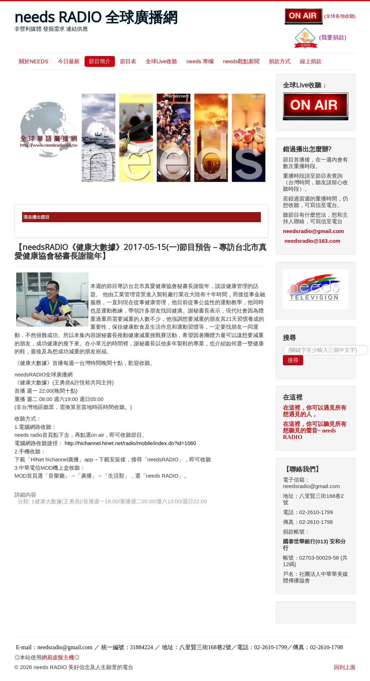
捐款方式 (280, 61)
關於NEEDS (33, 61)
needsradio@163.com (312, 241)
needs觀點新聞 (241, 61)
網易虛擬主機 (58, 657)
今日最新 (68, 61)
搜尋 (293, 360)
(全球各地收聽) (320, 16)
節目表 (128, 61)
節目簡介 (100, 61)
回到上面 (345, 667)
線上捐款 (311, 61)
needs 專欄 (200, 61)
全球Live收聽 (161, 61)
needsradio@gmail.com (313, 231)
